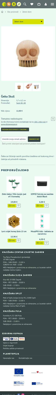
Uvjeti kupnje (8, 345)
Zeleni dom (26, 12)
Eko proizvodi (12, 12)
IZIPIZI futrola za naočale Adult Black (42, 195)
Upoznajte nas (8, 358)
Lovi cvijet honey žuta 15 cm (14, 231)
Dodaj (12, 206)
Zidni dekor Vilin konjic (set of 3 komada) (14, 195)
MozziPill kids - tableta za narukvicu (42, 232)
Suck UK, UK (21, 103)
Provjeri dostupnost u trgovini (15, 129)
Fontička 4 (7, 315)
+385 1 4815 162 (40, 122)
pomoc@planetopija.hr (9, 124)
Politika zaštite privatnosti (13, 348)
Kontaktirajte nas (25, 358)
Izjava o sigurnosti (10, 343)
